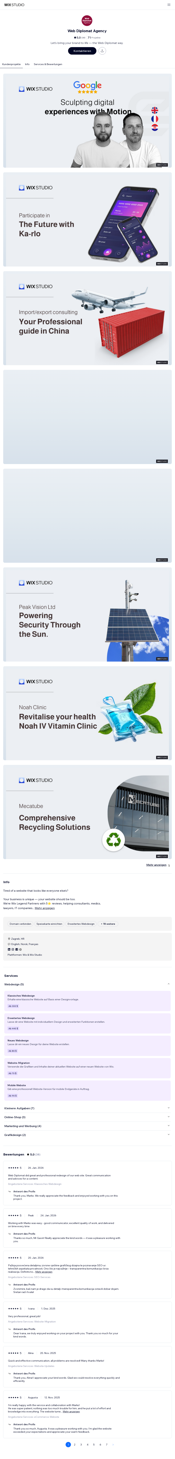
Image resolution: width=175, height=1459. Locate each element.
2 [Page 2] (74, 1444)
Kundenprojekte (11, 64)
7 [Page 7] (106, 1444)
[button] (87, 121)
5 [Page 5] (94, 1444)
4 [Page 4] (87, 1444)
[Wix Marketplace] (14, 5)
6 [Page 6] (100, 1444)
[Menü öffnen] (169, 4)
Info (27, 64)
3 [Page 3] (81, 1444)
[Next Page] (113, 1444)
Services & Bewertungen (48, 64)
